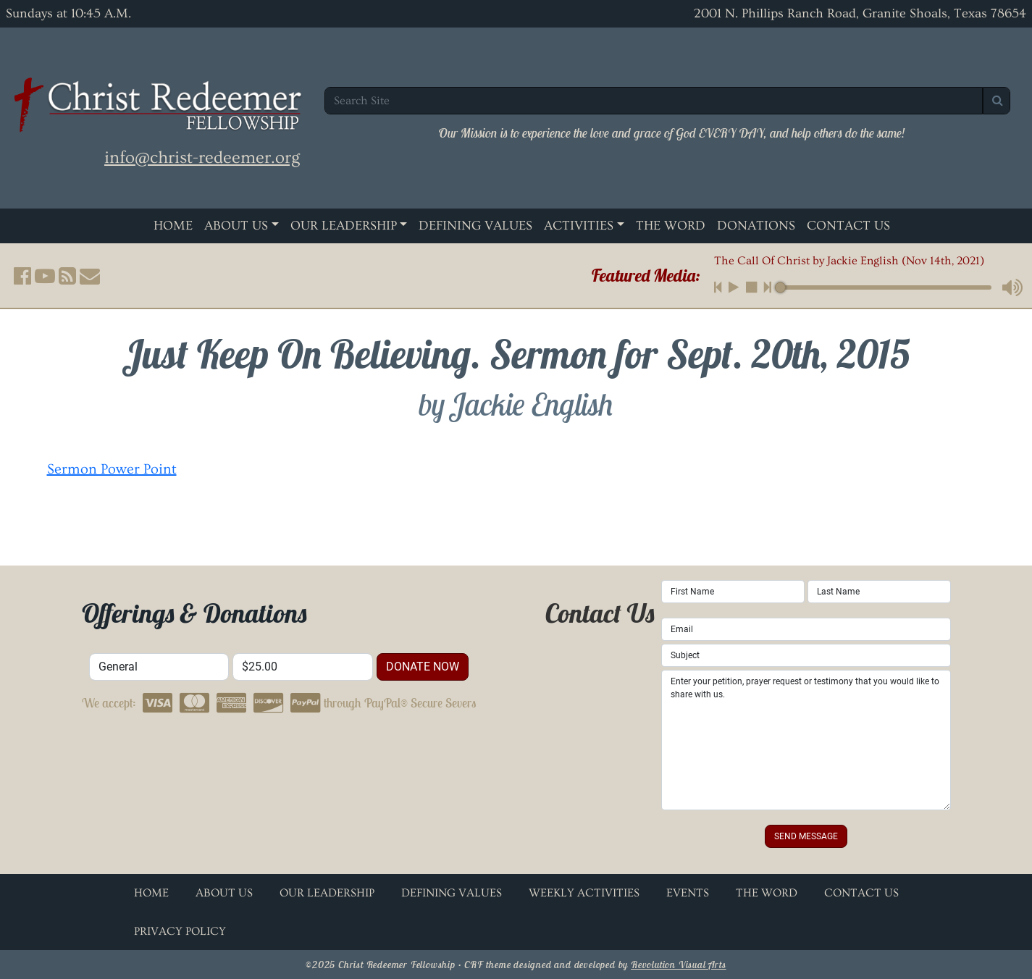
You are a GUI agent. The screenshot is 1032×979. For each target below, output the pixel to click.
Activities (578, 225)
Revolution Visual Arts (678, 964)
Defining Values (475, 225)
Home (173, 225)
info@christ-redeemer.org (202, 157)
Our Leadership (343, 225)
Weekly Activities (584, 892)
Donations (756, 225)
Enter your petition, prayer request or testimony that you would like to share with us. (806, 740)
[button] (22, 276)
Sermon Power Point (112, 469)
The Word (670, 225)
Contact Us (848, 225)
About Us (236, 225)
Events (687, 892)
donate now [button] (422, 666)
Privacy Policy (180, 931)
